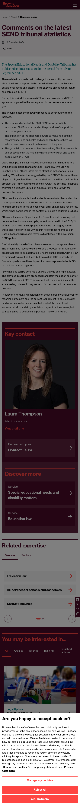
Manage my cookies (40, 795)
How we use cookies (15, 782)
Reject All (40, 804)
